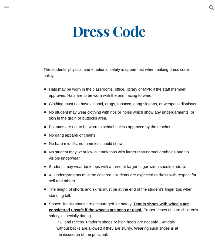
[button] (6, 7)
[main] (108, 31)
